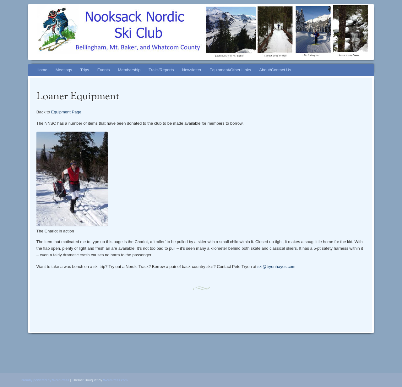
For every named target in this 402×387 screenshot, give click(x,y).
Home (41, 70)
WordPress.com (115, 380)
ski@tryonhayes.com (277, 266)
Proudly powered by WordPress (45, 380)
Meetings (64, 70)
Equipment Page (66, 112)
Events (103, 70)
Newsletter (191, 70)
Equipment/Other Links (230, 70)
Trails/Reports (161, 70)
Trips (84, 70)
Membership (129, 70)
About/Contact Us (275, 70)
